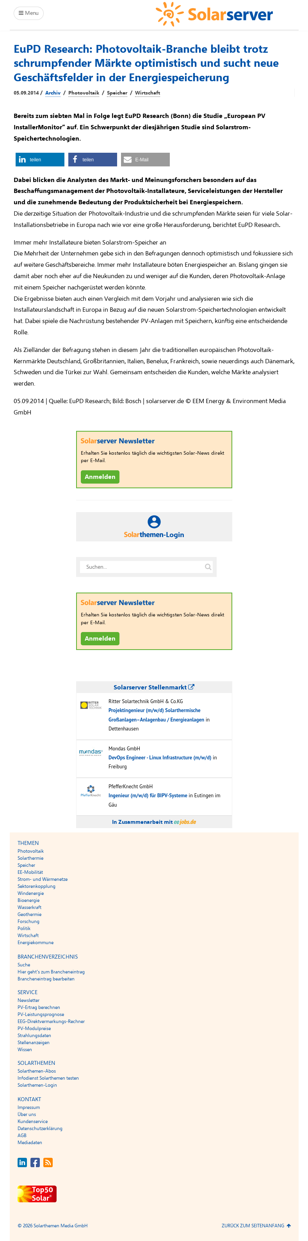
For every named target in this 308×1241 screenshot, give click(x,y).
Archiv (53, 92)
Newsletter (28, 1000)
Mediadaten (30, 1142)
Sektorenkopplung (36, 886)
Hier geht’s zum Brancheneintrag (51, 972)
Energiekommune (35, 942)
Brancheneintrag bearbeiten (46, 979)
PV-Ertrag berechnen (39, 1007)
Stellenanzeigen (34, 1042)
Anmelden (100, 477)
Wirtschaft (147, 92)
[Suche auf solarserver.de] (208, 567)
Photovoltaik (83, 92)
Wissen (25, 1049)
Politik (24, 928)
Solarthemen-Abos (37, 1071)
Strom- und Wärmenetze (43, 879)
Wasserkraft (29, 907)
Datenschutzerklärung (40, 1128)
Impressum (29, 1107)
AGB (22, 1135)
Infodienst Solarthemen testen (48, 1078)
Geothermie (29, 914)
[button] (40, 159)
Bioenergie (28, 900)
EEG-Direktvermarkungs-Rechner (51, 1021)
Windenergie (31, 893)
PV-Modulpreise (34, 1028)
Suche (24, 965)
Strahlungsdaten (34, 1035)
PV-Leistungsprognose (41, 1014)
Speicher (117, 92)
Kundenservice (33, 1121)
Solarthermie (30, 858)
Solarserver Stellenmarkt (154, 687)
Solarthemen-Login (37, 1085)
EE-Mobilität (30, 872)
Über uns (27, 1114)
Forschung (28, 921)
